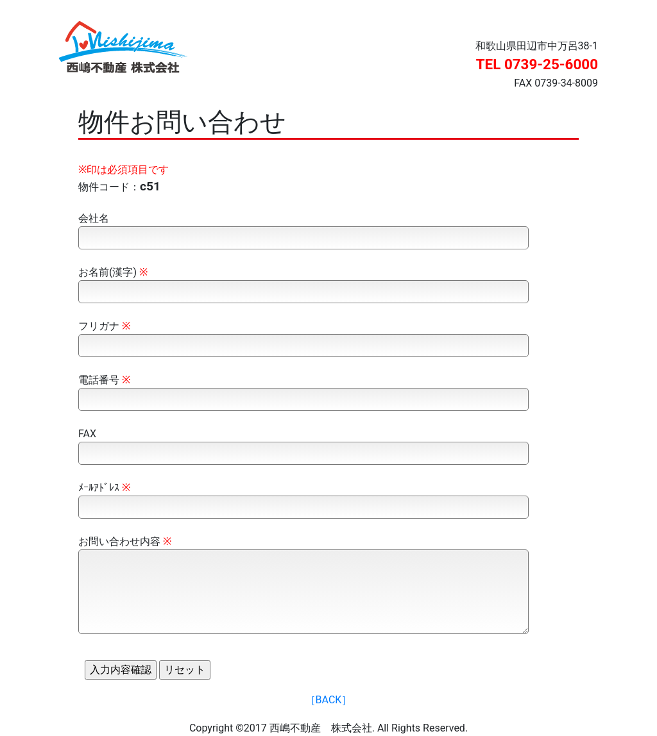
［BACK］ (328, 700)
